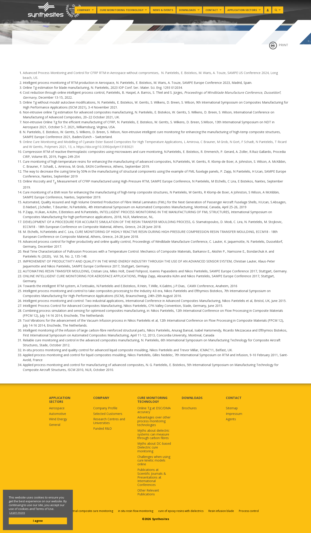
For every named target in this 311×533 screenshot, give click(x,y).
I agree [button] (38, 520)
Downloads (187, 10)
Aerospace (57, 408)
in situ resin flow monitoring (135, 511)
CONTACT (234, 398)
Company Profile (105, 408)
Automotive (57, 414)
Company (83, 10)
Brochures (189, 408)
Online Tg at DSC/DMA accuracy (154, 410)
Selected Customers (107, 414)
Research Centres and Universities (109, 421)
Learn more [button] (17, 513)
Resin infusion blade (221, 511)
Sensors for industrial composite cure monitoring (82, 511)
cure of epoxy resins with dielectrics (181, 511)
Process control (249, 511)
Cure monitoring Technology (121, 10)
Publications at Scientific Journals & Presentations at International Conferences (151, 477)
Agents (231, 419)
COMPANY (101, 398)
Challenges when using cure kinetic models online (153, 460)
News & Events (163, 10)
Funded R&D (102, 429)
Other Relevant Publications (148, 492)
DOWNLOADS (192, 398)
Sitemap (232, 408)
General (54, 425)
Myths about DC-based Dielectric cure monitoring (154, 447)
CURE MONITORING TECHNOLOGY (152, 400)
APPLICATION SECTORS (59, 400)
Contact (211, 10)
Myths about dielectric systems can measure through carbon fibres (153, 434)
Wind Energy (58, 419)
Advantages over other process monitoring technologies (154, 421)
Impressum (234, 414)
